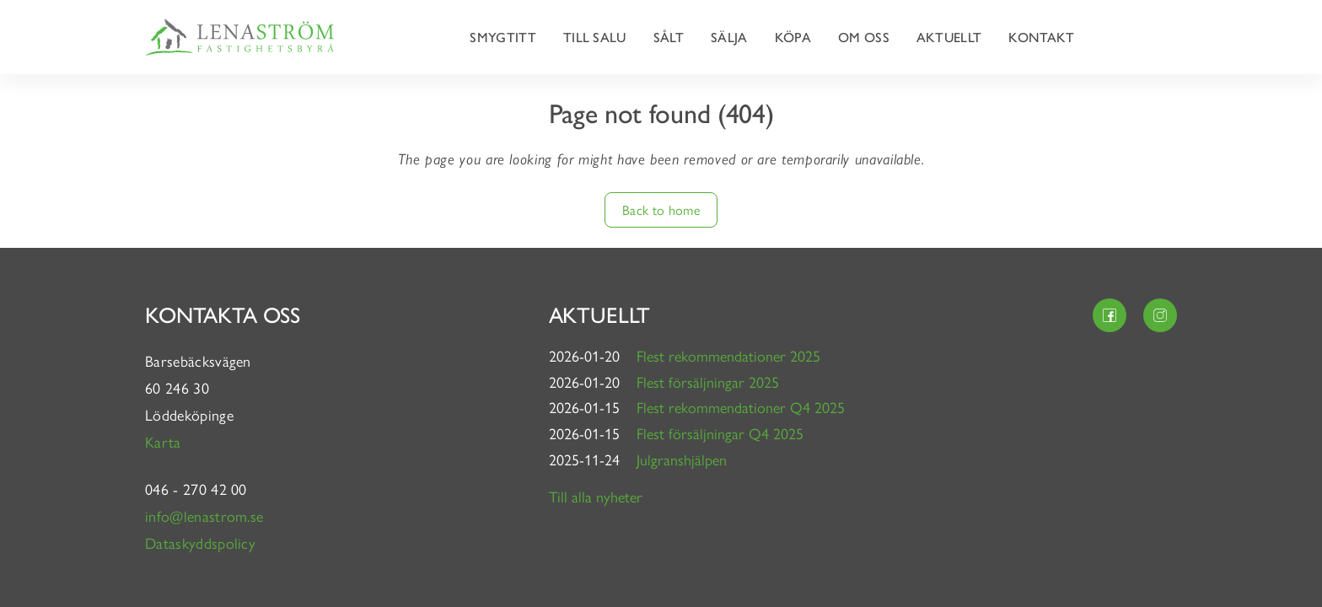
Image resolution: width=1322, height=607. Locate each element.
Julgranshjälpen (682, 459)
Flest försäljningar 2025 (708, 381)
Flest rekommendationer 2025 (728, 355)
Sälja (729, 36)
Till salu (594, 36)
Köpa (793, 36)
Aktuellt (949, 36)
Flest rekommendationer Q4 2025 (741, 406)
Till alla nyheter (595, 496)
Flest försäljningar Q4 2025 (720, 432)
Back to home (661, 209)
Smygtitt (503, 36)
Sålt (668, 36)
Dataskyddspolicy (200, 542)
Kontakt (1041, 36)
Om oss (863, 36)
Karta (165, 441)
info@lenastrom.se (204, 515)
